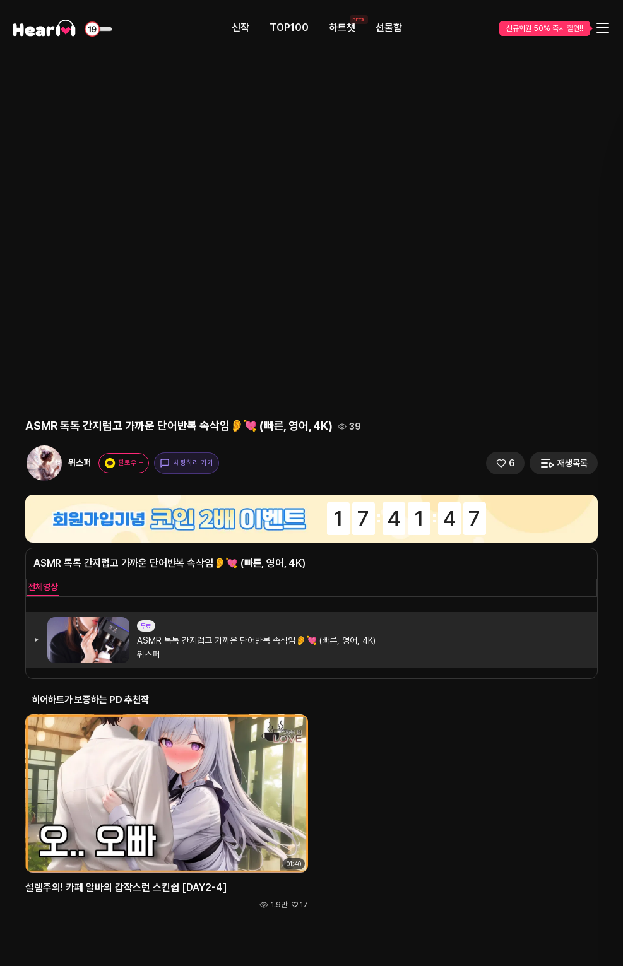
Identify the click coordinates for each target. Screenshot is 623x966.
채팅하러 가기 (186, 463)
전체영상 (43, 587)
